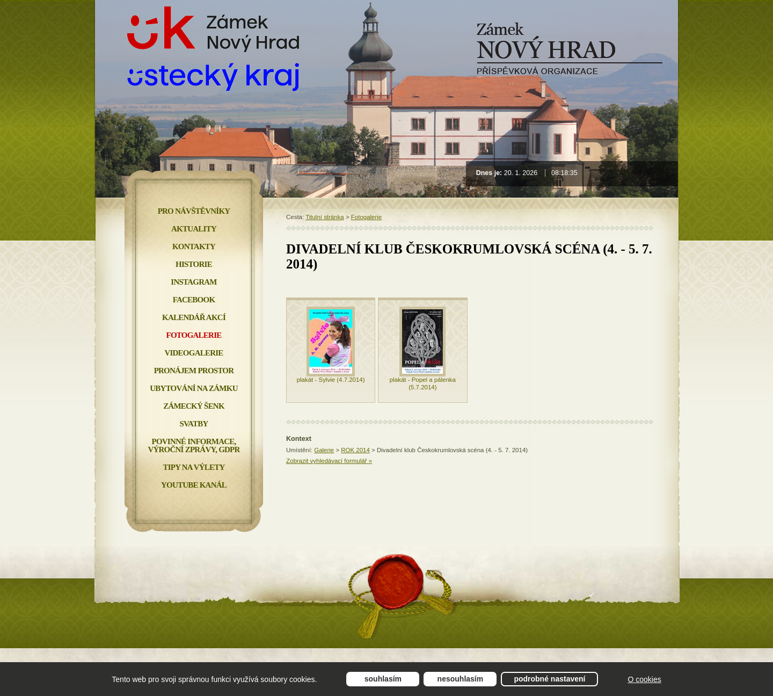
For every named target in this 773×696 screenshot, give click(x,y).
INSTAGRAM (193, 282)
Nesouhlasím (460, 679)
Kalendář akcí (193, 317)
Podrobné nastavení (549, 679)
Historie (194, 264)
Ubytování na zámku (193, 388)
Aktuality (193, 228)
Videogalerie (193, 353)
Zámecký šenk (193, 406)
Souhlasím (383, 679)
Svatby (193, 423)
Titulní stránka (324, 217)
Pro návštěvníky (194, 211)
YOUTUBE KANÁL (194, 485)
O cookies (644, 679)
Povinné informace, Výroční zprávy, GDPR (193, 445)
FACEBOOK (194, 299)
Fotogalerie (366, 217)
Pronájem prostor (194, 370)
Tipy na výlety (193, 467)
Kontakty (193, 246)
